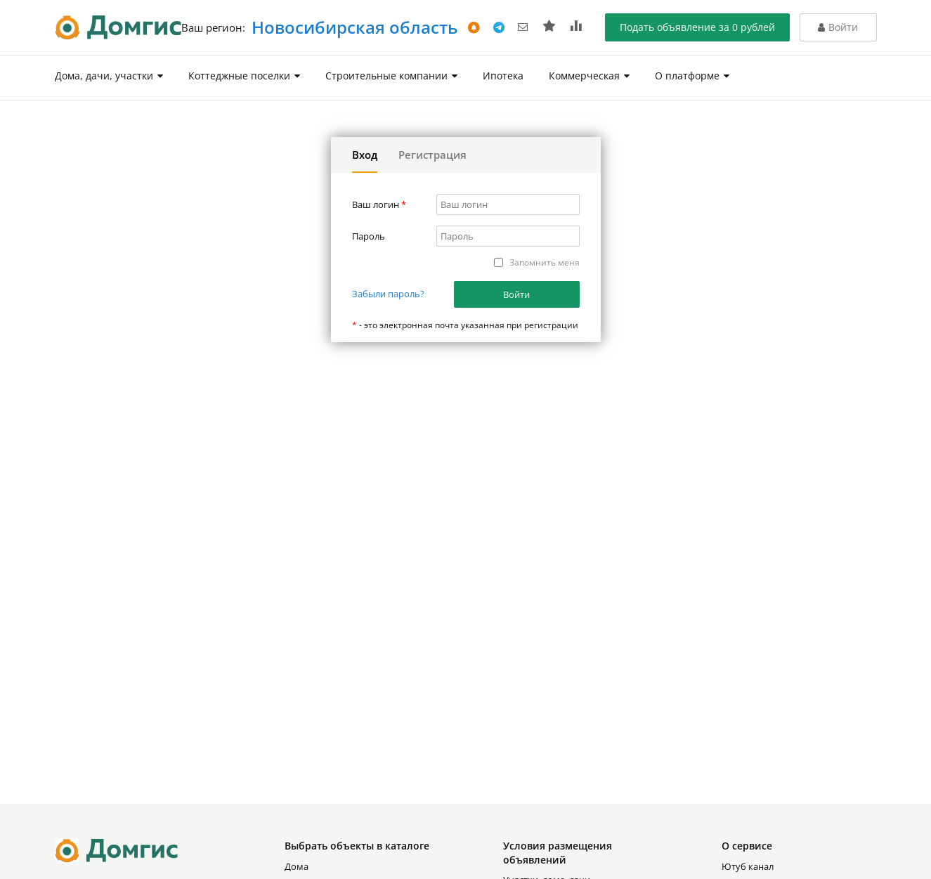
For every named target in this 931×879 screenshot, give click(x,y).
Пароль (368, 236)
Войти (516, 294)
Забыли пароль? (388, 293)
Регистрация (432, 155)
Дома (296, 866)
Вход (364, 155)
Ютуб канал (748, 866)
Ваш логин (379, 204)
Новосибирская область (352, 27)
